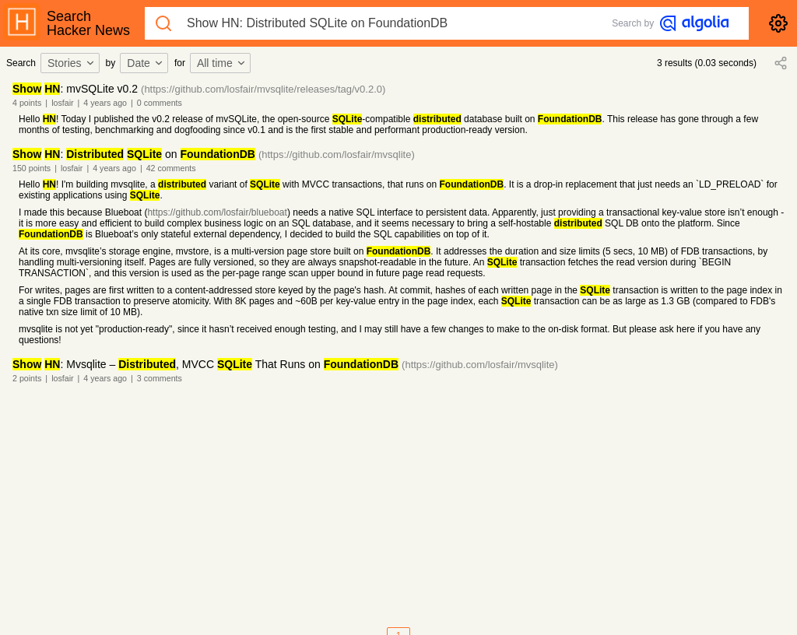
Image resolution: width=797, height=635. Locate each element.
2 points (26, 378)
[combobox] (72, 63)
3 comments (159, 378)
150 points (31, 168)
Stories (71, 63)
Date (145, 63)
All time (222, 63)
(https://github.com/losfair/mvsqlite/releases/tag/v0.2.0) (263, 89)
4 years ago (105, 102)
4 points (26, 102)
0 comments (159, 102)
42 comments (171, 168)
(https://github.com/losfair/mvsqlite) (336, 154)
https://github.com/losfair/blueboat (216, 212)
